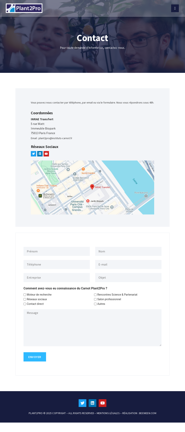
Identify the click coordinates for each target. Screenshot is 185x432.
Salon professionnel (109, 299)
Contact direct (35, 304)
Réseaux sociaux (37, 299)
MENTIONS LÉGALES (108, 413)
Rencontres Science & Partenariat (117, 294)
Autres (101, 304)
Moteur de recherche (39, 294)
